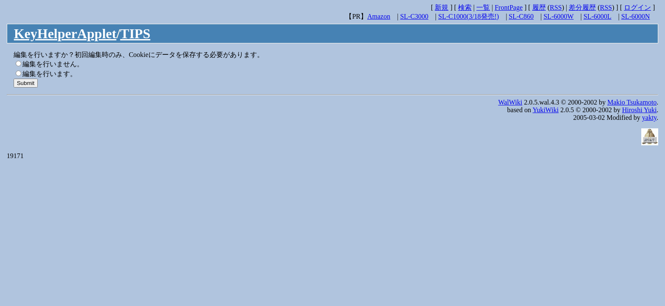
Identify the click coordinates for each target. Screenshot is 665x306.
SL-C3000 (414, 16)
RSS (556, 7)
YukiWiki (546, 109)
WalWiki (510, 102)
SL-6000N (635, 16)
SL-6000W (558, 16)
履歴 (539, 7)
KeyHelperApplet (65, 33)
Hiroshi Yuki (639, 109)
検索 (465, 7)
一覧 (483, 7)
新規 (441, 7)
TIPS (135, 33)
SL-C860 (521, 16)
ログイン (637, 7)
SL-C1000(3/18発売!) (468, 16)
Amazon (378, 16)
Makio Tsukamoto (632, 102)
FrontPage (508, 7)
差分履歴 (582, 7)
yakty (649, 117)
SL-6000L (598, 16)
